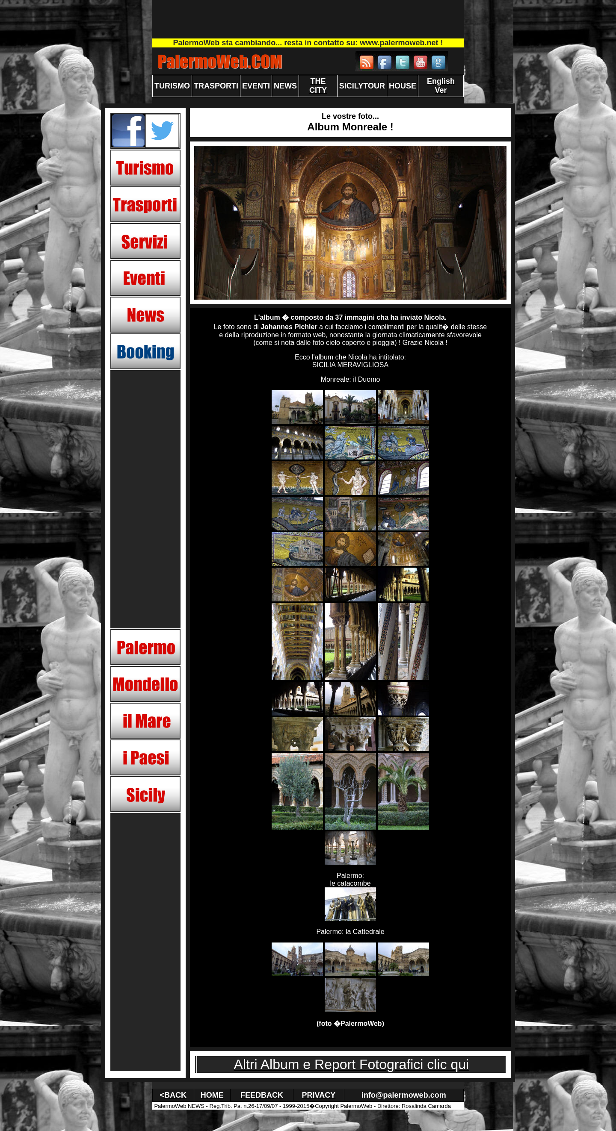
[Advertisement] (308, 19)
